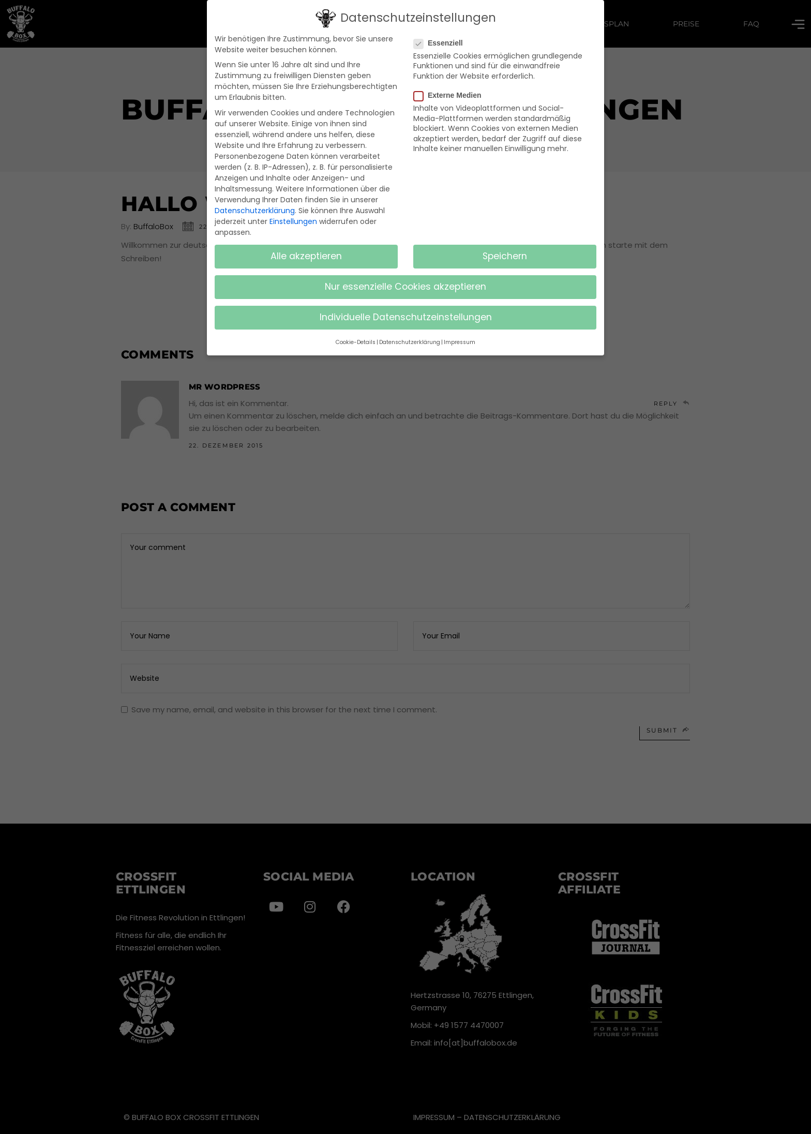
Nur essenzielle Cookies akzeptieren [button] (405, 285)
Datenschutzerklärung (255, 209)
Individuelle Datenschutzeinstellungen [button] (406, 316)
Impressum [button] (459, 341)
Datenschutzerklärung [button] (409, 341)
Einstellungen (293, 220)
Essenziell (442, 41)
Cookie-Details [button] (356, 341)
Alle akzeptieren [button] (306, 255)
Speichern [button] (505, 255)
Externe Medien (451, 93)
